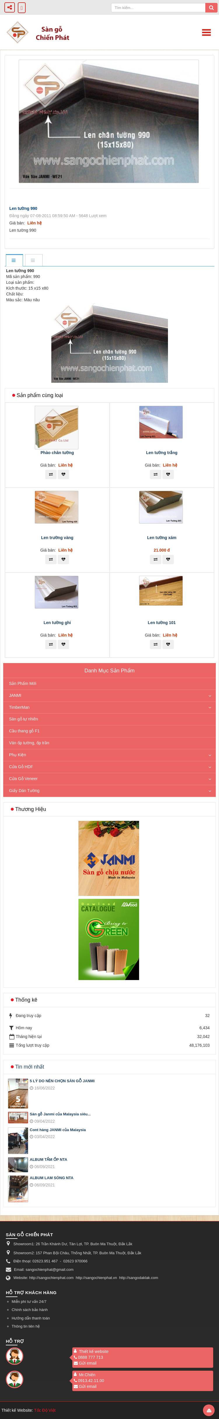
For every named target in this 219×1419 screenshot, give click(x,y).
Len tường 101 (162, 622)
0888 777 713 (88, 1357)
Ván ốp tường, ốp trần (29, 742)
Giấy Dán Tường (24, 790)
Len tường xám (161, 537)
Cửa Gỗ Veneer (23, 778)
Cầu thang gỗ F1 (24, 731)
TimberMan (19, 707)
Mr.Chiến (87, 1374)
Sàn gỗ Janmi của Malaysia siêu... (60, 1114)
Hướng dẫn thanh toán (31, 1318)
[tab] (14, 260)
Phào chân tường (57, 452)
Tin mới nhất (29, 1067)
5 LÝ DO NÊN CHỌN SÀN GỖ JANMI (62, 1081)
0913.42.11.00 (89, 1380)
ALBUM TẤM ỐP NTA (48, 1159)
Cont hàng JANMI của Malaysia (58, 1130)
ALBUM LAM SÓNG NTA (51, 1178)
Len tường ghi (57, 622)
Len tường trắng (162, 452)
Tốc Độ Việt (45, 1410)
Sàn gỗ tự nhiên (23, 719)
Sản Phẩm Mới (22, 683)
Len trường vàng (57, 537)
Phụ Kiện (17, 754)
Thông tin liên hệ (26, 1326)
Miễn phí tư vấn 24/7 (29, 1301)
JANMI (15, 695)
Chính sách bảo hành (30, 1310)
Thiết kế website (94, 1351)
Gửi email (85, 1363)
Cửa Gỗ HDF (21, 766)
